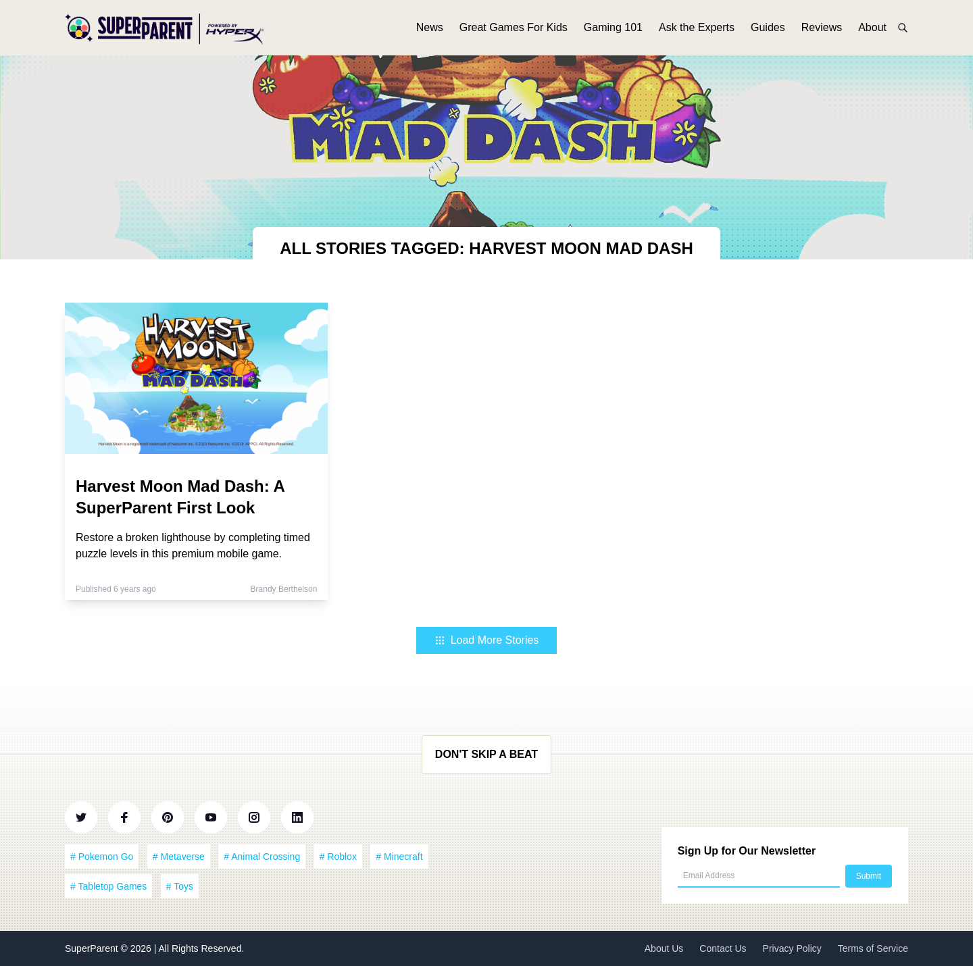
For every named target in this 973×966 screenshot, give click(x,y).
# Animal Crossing (262, 856)
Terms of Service (873, 948)
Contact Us (722, 948)
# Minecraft (399, 856)
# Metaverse (179, 856)
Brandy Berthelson (284, 589)
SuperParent (93, 948)
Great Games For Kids (513, 32)
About (872, 32)
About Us (664, 948)
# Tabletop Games (108, 886)
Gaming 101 (613, 32)
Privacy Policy (792, 948)
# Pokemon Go (101, 856)
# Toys (179, 886)
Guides (768, 32)
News (429, 32)
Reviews (821, 32)
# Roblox (338, 856)
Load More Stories (486, 640)
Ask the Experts (696, 32)
